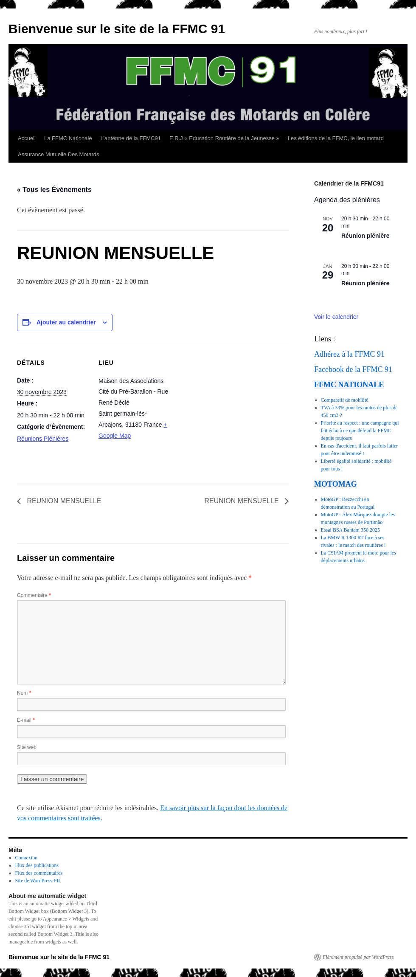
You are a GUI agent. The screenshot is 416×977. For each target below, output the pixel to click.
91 (381, 354)
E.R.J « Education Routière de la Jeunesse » (224, 138)
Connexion (26, 858)
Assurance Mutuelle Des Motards (58, 154)
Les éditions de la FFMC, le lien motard (336, 138)
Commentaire (34, 595)
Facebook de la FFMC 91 (353, 369)
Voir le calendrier (336, 316)
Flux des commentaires (38, 873)
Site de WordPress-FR (37, 881)
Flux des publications (37, 865)
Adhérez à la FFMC (344, 354)
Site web (27, 747)
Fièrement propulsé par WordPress (358, 957)
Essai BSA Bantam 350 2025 (350, 530)
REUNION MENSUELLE (63, 500)
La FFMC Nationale (68, 138)
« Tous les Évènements (54, 189)
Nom (24, 693)
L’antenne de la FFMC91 (131, 138)
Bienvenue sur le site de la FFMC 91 (116, 29)
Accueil (27, 138)
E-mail (26, 720)
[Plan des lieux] (225, 403)
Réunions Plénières (42, 438)
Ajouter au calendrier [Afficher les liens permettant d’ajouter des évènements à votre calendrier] (66, 322)
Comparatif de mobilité (344, 400)
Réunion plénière (365, 235)
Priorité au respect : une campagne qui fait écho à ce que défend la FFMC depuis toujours (360, 430)
